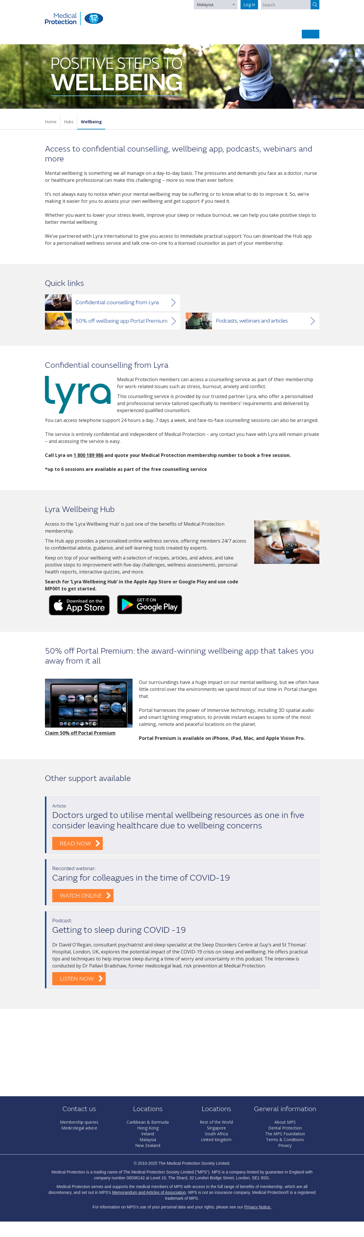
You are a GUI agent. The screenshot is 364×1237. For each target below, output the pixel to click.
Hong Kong (148, 1128)
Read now (75, 843)
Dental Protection (285, 1128)
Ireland (147, 1133)
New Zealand (147, 1145)
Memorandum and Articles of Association (149, 1192)
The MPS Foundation (285, 1133)
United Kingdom (216, 1139)
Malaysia (205, 4)
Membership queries (79, 1122)
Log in (249, 4)
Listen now (77, 978)
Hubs (69, 121)
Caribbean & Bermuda (148, 1122)
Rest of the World (216, 1122)
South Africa (216, 1133)
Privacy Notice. (257, 1207)
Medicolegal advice (79, 1128)
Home (51, 121)
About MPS (285, 1122)
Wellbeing (91, 121)
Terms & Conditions (285, 1139)
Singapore (216, 1128)
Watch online (81, 895)
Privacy (285, 1145)
